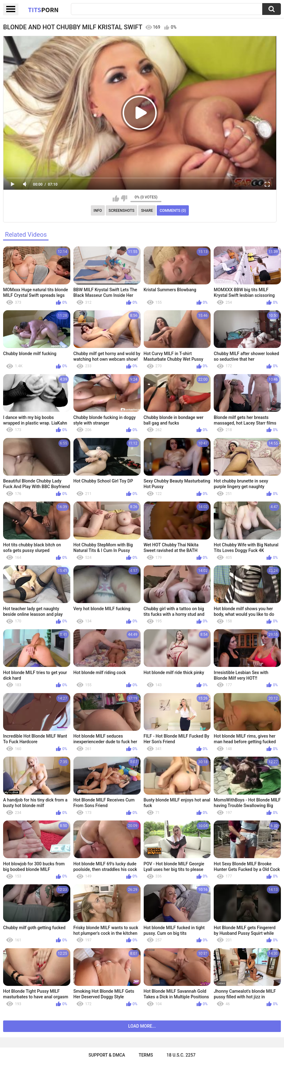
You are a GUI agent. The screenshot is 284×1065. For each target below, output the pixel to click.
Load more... (142, 1026)
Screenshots (121, 210)
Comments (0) (173, 210)
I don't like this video (124, 198)
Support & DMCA (107, 1055)
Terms (146, 1055)
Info (98, 210)
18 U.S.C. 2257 (180, 1055)
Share (147, 210)
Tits (43, 9)
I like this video (116, 198)
